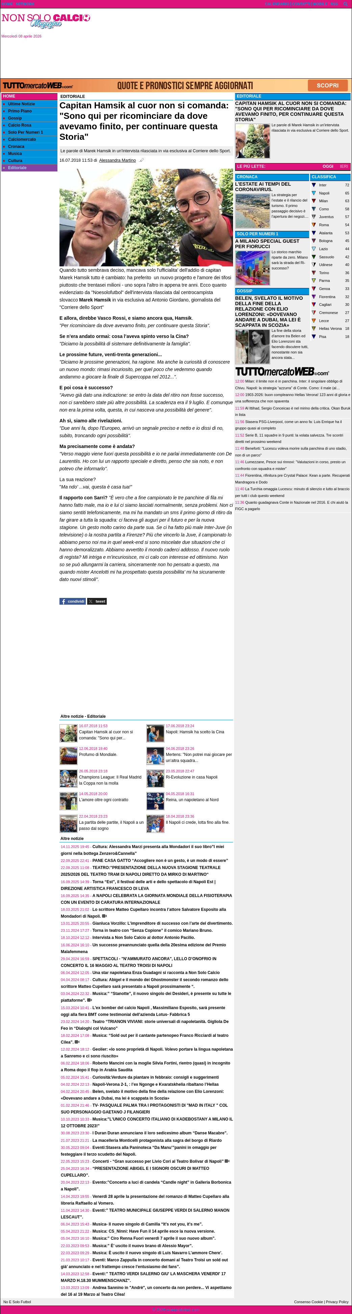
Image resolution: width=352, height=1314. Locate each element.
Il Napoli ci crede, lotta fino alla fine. (198, 822)
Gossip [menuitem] (12, 118)
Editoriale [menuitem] (15, 167)
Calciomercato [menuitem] (19, 139)
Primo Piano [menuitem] (17, 111)
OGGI (328, 166)
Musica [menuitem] (12, 153)
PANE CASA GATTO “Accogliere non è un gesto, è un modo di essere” (160, 860)
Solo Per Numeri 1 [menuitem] (23, 132)
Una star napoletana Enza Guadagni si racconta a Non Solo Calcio (156, 972)
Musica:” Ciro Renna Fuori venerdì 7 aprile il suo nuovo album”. (154, 1238)
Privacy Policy (337, 1302)
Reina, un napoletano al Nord (192, 799)
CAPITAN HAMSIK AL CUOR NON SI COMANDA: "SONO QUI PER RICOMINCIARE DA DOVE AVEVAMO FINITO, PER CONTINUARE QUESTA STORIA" (291, 111)
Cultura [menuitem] (12, 160)
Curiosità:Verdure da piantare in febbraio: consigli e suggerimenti (156, 1077)
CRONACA (247, 177)
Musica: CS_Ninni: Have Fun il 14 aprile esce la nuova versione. (154, 1231)
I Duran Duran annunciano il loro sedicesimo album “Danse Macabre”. (160, 1133)
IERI (344, 166)
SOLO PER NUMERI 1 (257, 234)
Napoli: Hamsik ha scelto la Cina (195, 732)
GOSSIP (244, 291)
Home (9, 96)
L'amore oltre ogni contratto (103, 799)
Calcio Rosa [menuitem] (17, 125)
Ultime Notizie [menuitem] (19, 104)
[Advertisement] (224, 43)
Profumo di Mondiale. (98, 754)
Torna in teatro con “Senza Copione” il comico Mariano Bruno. (153, 930)
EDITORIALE (249, 96)
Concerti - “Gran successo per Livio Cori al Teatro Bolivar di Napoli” (158, 1161)
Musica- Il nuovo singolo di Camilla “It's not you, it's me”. (148, 1224)
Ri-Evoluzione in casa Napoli (192, 777)
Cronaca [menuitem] (13, 146)
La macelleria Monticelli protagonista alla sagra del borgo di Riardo (157, 1140)
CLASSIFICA (324, 177)
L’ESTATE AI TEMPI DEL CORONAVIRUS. (263, 186)
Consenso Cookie (308, 1302)
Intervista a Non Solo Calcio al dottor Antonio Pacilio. (144, 937)
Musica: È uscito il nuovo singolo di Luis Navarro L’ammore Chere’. (158, 1253)
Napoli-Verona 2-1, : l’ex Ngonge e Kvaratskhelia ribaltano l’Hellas (156, 1084)
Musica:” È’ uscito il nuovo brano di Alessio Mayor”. (143, 1245)
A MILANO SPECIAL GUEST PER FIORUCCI (267, 243)
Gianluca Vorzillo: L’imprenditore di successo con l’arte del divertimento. (163, 923)
